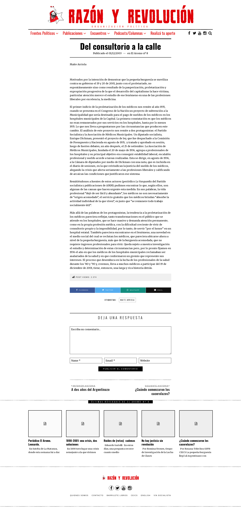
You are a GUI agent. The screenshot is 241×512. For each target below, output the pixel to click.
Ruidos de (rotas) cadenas (119, 441)
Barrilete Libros (117, 495)
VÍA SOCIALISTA (162, 495)
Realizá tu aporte (162, 33)
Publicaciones (73, 33)
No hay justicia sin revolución (152, 442)
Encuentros (98, 33)
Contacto (97, 495)
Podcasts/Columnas (128, 33)
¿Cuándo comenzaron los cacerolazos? (193, 442)
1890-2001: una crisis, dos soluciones (81, 442)
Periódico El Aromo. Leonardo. (39, 442)
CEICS (134, 495)
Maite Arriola (127, 300)
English (145, 495)
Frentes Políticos (42, 33)
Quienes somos (79, 495)
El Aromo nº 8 (139, 53)
